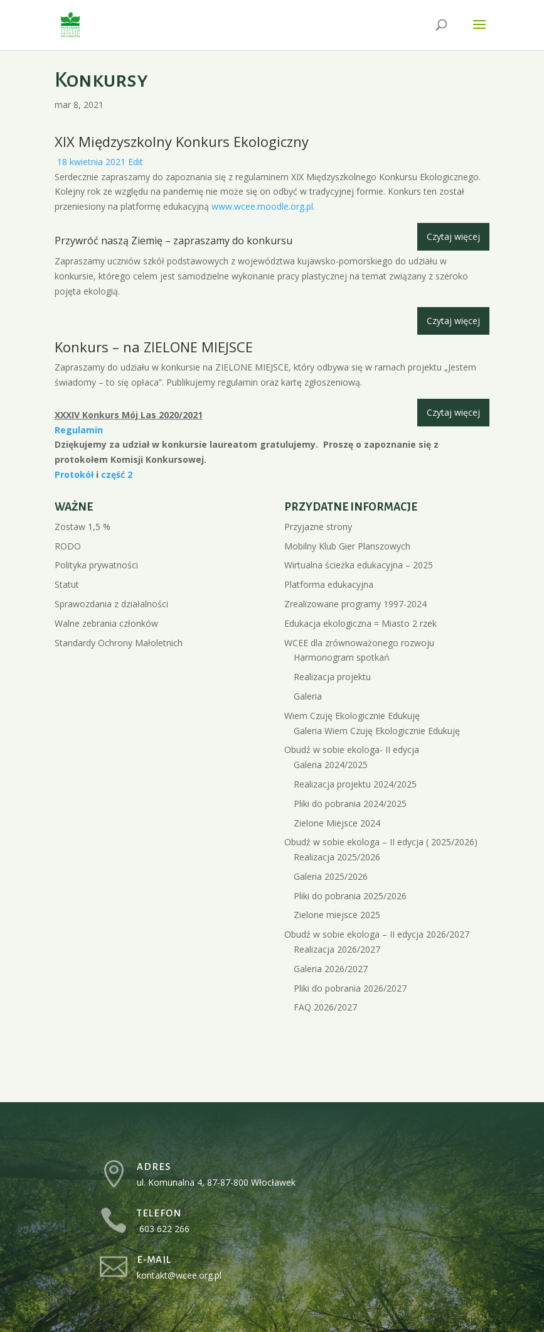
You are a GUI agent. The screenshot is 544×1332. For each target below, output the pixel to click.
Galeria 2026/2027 (331, 969)
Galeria (308, 696)
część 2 (116, 474)
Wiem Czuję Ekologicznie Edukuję (352, 716)
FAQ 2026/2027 (325, 1007)
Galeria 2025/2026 (331, 876)
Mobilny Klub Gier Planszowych (347, 546)
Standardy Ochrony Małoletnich (119, 643)
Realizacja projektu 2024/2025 (355, 784)
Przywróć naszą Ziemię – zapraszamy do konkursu (173, 240)
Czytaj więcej (453, 236)
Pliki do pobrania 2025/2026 (350, 896)
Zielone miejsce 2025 (337, 915)
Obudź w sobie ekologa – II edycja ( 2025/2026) (380, 842)
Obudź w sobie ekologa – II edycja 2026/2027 (376, 934)
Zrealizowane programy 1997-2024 (355, 604)
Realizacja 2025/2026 (337, 857)
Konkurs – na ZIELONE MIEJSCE (154, 346)
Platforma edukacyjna (328, 584)
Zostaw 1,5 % (82, 527)
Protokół (75, 474)
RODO (68, 546)
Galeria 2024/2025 (331, 765)
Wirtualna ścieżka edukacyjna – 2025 (358, 565)
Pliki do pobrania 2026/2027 (350, 988)
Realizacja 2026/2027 (337, 949)
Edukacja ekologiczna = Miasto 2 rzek (360, 623)
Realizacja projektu (332, 677)
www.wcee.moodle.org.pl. (263, 206)
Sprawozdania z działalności (111, 604)
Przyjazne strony (318, 527)
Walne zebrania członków (106, 623)
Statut (67, 584)
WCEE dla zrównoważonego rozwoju (359, 643)
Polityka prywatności (96, 565)
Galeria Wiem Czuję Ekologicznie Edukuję (377, 731)
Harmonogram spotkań (342, 657)
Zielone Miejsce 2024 (337, 823)
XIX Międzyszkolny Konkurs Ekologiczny (182, 141)
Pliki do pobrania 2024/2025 (350, 803)
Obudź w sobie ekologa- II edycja (351, 749)
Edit (135, 162)
